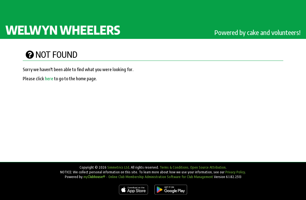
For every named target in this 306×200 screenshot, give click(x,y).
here (49, 78)
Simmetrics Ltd (118, 167)
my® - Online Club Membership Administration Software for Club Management (148, 177)
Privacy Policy (235, 172)
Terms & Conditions (174, 167)
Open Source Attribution (208, 167)
